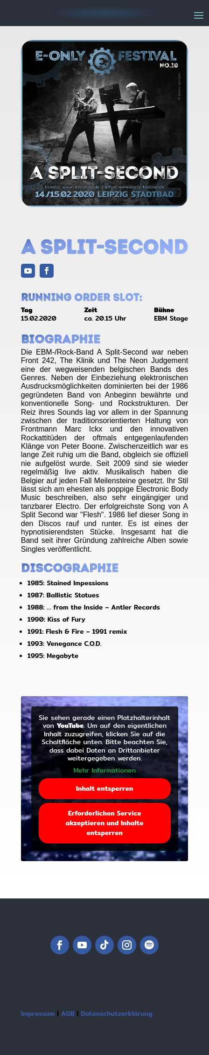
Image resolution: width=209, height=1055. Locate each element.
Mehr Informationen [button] (104, 771)
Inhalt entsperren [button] (104, 788)
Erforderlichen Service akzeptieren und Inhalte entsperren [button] (105, 823)
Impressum (38, 1013)
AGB (68, 1013)
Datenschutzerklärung (116, 1013)
